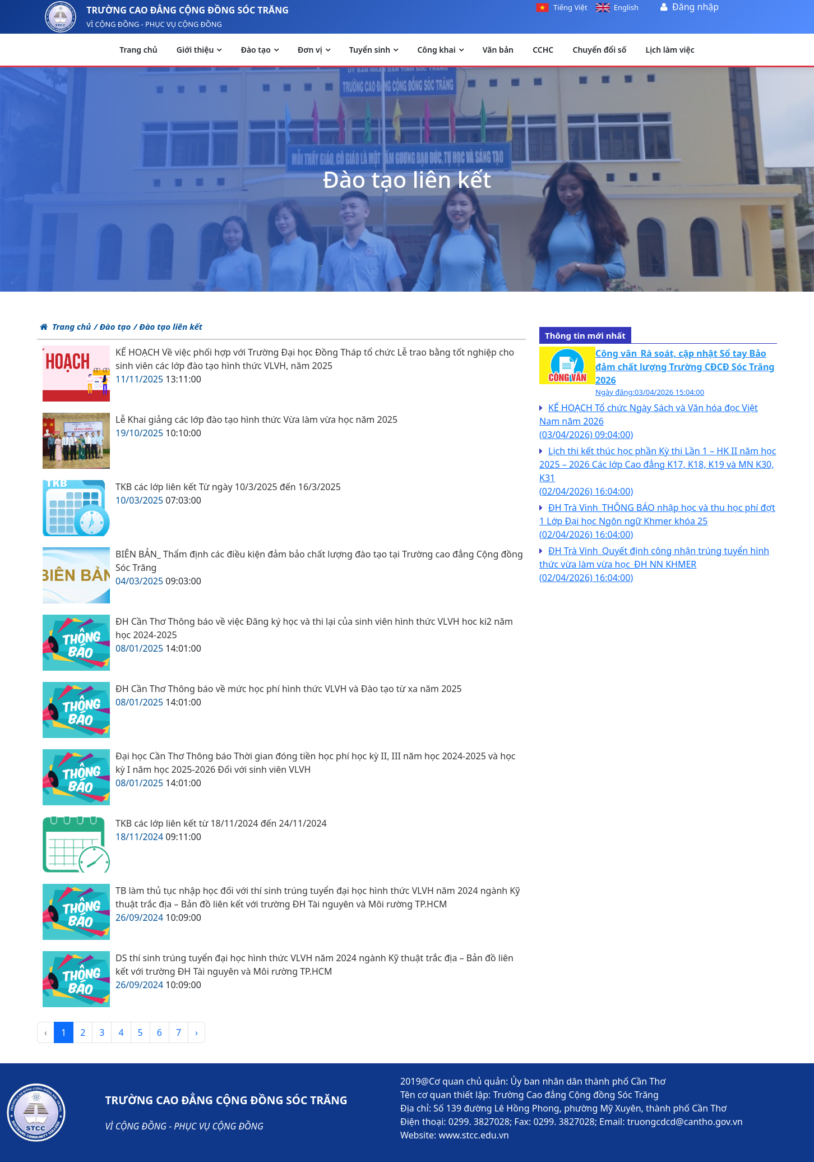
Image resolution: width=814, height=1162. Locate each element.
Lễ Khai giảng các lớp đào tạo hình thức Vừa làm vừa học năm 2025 (256, 419)
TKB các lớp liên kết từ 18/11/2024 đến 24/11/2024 (221, 823)
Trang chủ (65, 326)
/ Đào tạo (112, 326)
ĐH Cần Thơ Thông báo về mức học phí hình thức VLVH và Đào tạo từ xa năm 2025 (288, 689)
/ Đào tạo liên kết (167, 326)
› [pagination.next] (196, 1032)
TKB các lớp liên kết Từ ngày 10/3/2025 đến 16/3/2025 (228, 487)
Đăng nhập (695, 7)
